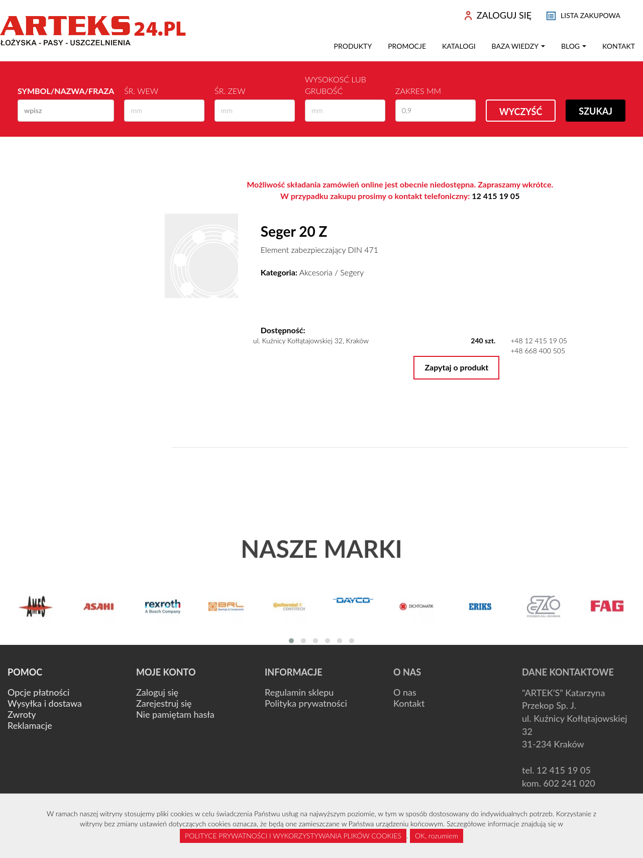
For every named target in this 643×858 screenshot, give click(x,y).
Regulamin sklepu (299, 692)
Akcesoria (316, 272)
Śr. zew (230, 91)
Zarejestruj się (164, 703)
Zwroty (22, 714)
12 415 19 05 (495, 196)
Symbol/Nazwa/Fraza (66, 91)
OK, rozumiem (436, 835)
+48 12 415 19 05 (538, 340)
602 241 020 (569, 783)
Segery (352, 272)
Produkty (353, 46)
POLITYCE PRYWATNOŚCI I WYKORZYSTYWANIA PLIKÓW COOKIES (293, 835)
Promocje (407, 46)
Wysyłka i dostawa (45, 703)
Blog (573, 46)
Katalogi (459, 46)
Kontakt (618, 46)
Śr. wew (141, 91)
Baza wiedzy (518, 46)
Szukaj (595, 111)
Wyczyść (521, 111)
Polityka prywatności (306, 703)
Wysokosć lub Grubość (335, 85)
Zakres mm (418, 91)
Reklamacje (30, 725)
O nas (404, 692)
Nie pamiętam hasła (175, 714)
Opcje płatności (38, 692)
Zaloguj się (157, 692)
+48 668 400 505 (537, 350)
